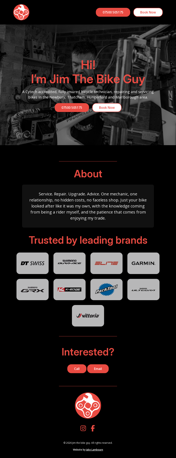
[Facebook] (93, 428)
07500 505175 (113, 12)
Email (98, 369)
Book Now (148, 12)
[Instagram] (83, 428)
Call (77, 369)
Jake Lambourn (94, 449)
